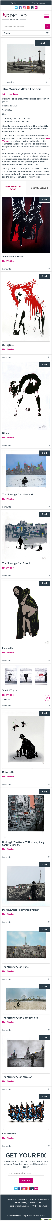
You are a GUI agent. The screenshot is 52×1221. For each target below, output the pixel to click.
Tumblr (32, 7)
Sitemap (43, 1206)
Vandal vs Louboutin (13, 256)
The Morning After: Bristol (16, 563)
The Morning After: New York (17, 494)
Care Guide (35, 1202)
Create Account (38, 3)
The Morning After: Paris (15, 967)
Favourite (26, 82)
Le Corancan (9, 1133)
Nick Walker (10, 94)
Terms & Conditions (37, 1199)
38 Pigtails (8, 345)
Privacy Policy (20, 1202)
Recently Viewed (39, 187)
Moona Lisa (8, 648)
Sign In (13, 3)
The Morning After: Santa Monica (20, 1017)
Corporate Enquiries (19, 1206)
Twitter (16, 7)
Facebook (20, 7)
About (11, 1199)
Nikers (5, 433)
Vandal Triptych (10, 690)
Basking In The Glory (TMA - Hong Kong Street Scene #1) (23, 843)
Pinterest (28, 7)
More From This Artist (13, 187)
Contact (36, 7)
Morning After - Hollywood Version (20, 909)
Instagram (24, 7)
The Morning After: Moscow (17, 1077)
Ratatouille (8, 772)
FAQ (34, 1206)
